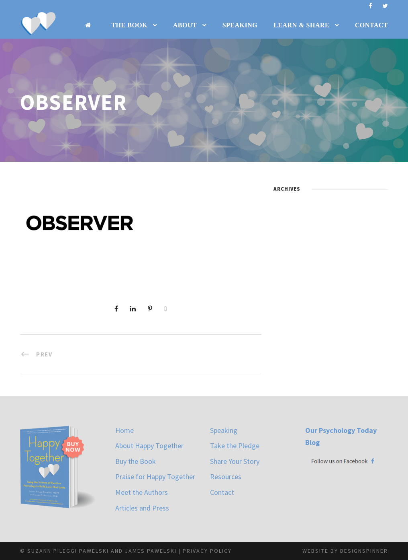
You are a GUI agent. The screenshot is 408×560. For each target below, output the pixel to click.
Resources (225, 476)
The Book (129, 25)
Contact (371, 25)
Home (124, 430)
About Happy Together (149, 445)
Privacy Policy (207, 550)
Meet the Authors (141, 492)
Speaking (240, 25)
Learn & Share (301, 25)
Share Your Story (234, 461)
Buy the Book (135, 461)
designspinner (364, 550)
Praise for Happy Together (155, 476)
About (185, 25)
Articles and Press (142, 508)
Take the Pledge (234, 445)
